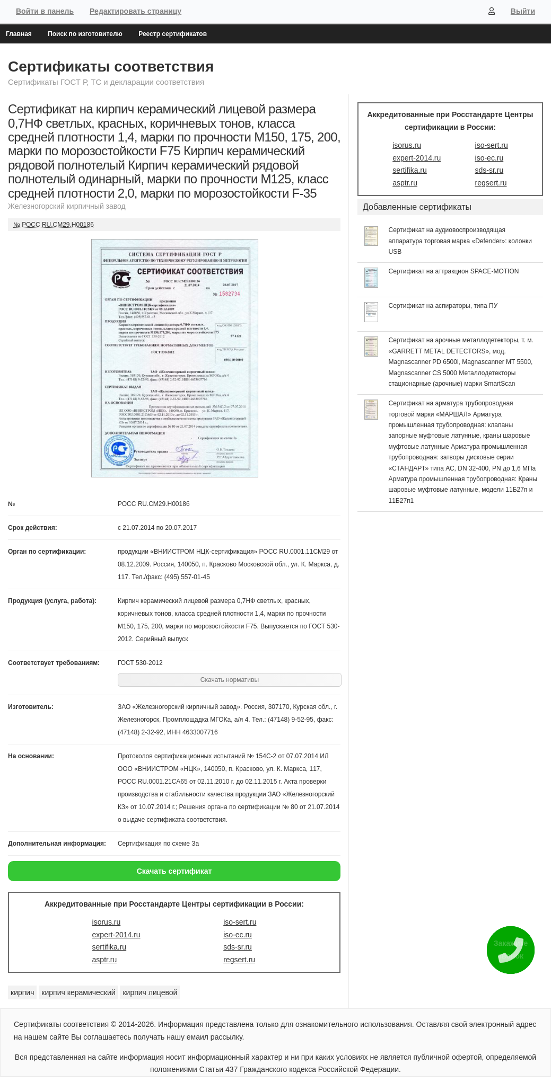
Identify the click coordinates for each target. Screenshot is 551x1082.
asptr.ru (104, 959)
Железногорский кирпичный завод (67, 206)
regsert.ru (239, 959)
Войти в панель (45, 11)
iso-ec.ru (237, 934)
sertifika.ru (109, 947)
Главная (19, 34)
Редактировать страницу (135, 11)
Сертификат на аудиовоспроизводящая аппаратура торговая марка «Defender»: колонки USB (460, 240)
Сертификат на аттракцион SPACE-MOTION (454, 271)
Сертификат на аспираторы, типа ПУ (443, 305)
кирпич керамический (78, 992)
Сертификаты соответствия (111, 66)
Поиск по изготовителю (85, 34)
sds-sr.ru (237, 947)
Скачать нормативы (229, 680)
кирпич (22, 992)
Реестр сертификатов (172, 34)
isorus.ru (106, 922)
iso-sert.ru (239, 922)
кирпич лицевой (150, 992)
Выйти (523, 11)
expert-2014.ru (116, 934)
